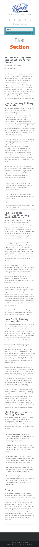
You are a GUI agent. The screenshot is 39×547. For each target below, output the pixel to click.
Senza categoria (11, 68)
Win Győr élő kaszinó (25, 358)
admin (10, 65)
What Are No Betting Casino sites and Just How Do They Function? (17, 59)
